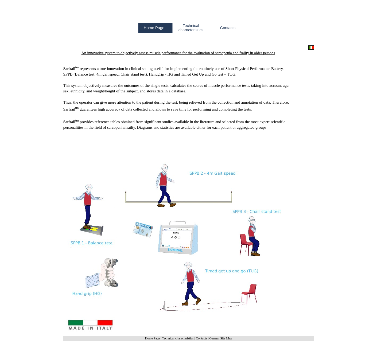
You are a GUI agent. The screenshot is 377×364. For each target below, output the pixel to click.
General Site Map (220, 338)
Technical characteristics (178, 338)
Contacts (201, 338)
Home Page (152, 338)
